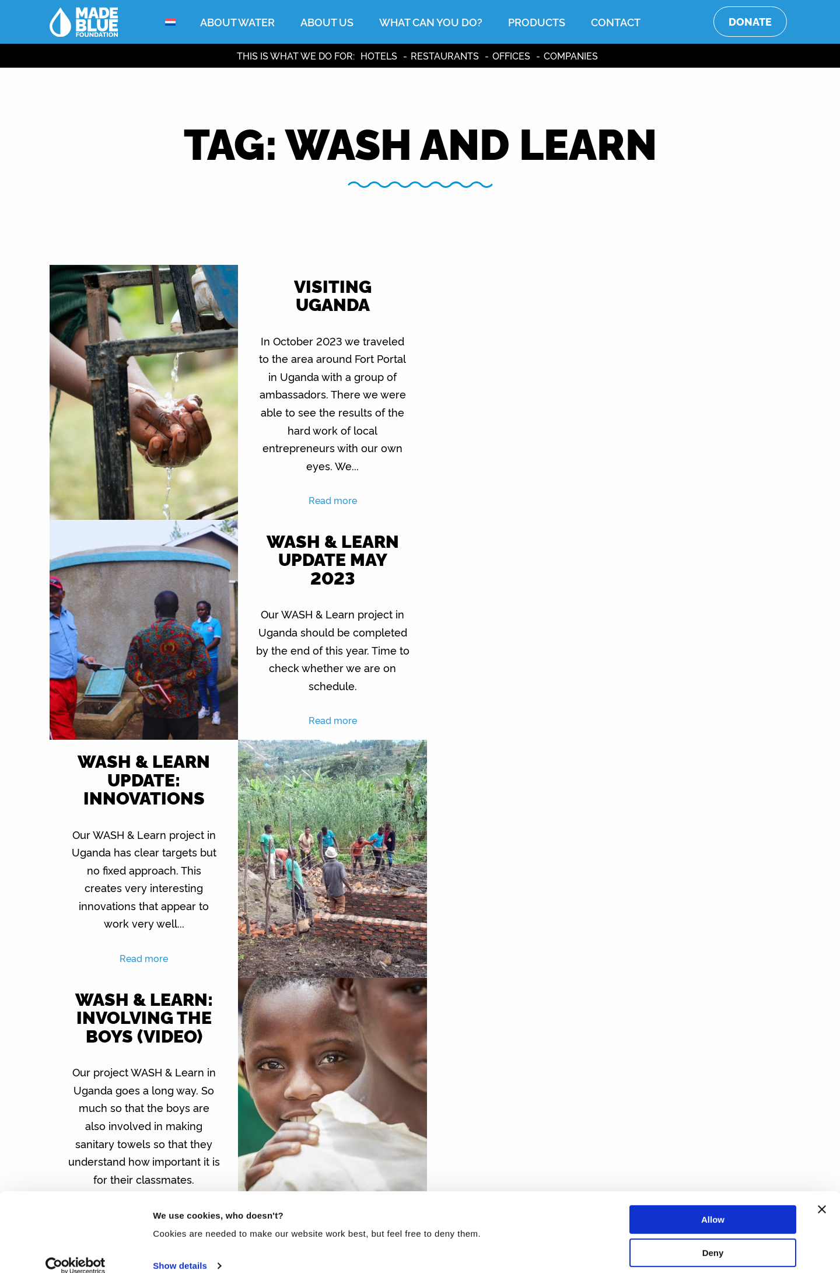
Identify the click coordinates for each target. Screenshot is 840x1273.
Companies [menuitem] (571, 55)
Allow (712, 1204)
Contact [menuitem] (615, 22)
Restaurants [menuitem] (445, 55)
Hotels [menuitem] (378, 55)
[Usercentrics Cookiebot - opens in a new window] (75, 1250)
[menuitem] (177, 22)
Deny (713, 1236)
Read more (327, 500)
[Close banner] (822, 1194)
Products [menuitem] (536, 22)
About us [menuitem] (327, 22)
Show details (180, 1250)
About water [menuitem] (237, 22)
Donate (750, 21)
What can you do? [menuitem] (430, 22)
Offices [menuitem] (511, 55)
